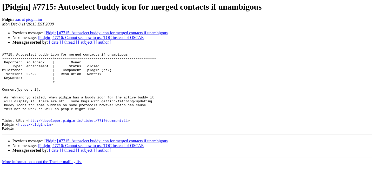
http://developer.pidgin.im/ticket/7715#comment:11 (78, 134)
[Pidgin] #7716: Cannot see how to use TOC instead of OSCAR (91, 37)
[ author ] (103, 42)
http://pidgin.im (34, 139)
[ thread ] (69, 42)
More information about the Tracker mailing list (42, 177)
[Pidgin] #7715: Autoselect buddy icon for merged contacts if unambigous (106, 33)
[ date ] (55, 42)
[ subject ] (86, 42)
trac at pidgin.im (28, 19)
